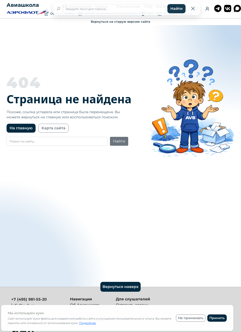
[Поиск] (195, 8)
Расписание (128, 6)
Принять (217, 318)
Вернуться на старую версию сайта (120, 21)
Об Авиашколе (76, 6)
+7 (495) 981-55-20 (29, 299)
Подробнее (87, 323)
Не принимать (190, 318)
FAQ (148, 6)
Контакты (165, 6)
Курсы (102, 6)
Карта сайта (53, 128)
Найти (119, 141)
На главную (21, 128)
